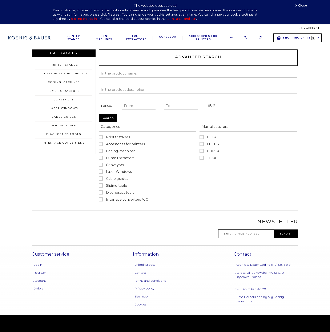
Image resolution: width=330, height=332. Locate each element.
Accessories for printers (203, 38)
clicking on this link (84, 19)
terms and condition (181, 19)
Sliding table (63, 125)
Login (37, 265)
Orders (38, 288)
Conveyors (63, 99)
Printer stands (73, 38)
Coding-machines (104, 38)
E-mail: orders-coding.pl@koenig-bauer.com (260, 299)
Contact (140, 273)
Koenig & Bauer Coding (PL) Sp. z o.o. (263, 265)
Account (39, 281)
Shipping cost (144, 265)
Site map (141, 296)
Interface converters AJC (63, 144)
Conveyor (167, 36)
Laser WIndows (63, 108)
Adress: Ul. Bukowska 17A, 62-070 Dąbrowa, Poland (260, 275)
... (231, 36)
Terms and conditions (150, 281)
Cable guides (64, 116)
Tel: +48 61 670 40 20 (251, 289)
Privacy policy (144, 288)
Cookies (140, 304)
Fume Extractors (136, 38)
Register (39, 273)
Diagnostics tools (63, 134)
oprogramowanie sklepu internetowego (274, 323)
